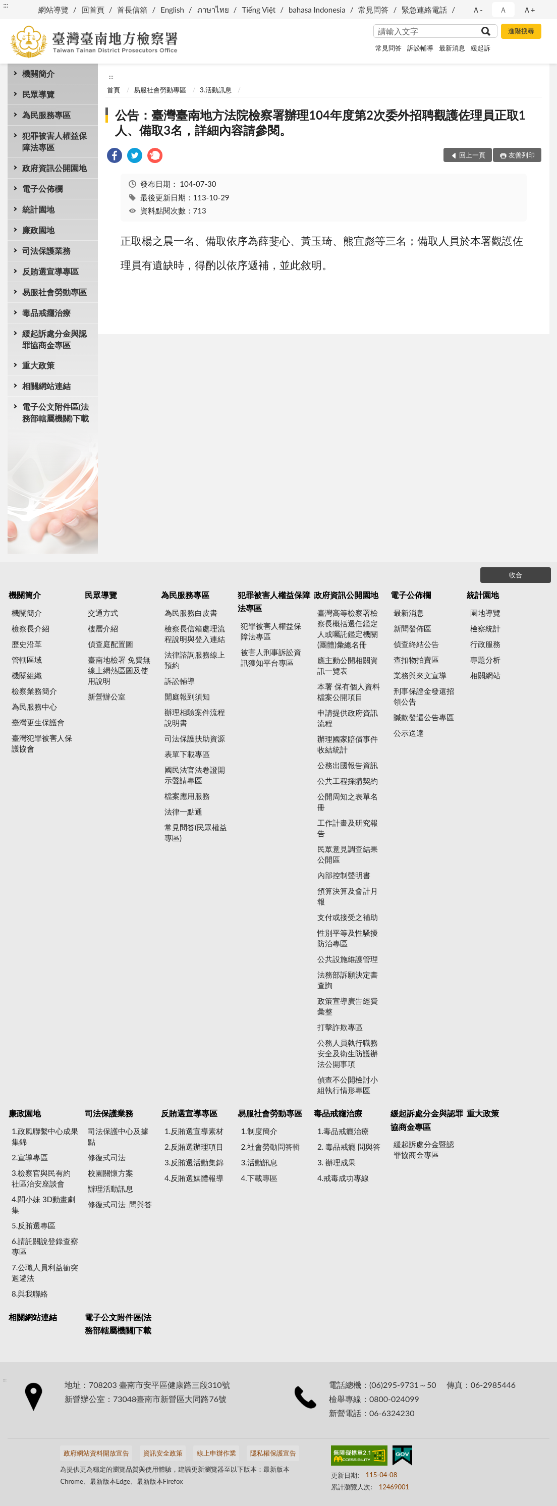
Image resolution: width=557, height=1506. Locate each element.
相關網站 (485, 675)
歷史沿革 (27, 644)
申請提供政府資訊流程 (347, 718)
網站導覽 (53, 9)
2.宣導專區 (30, 1157)
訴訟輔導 (420, 48)
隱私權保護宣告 (273, 1453)
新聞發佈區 (412, 628)
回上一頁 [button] (472, 155)
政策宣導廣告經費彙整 (347, 1006)
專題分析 (485, 659)
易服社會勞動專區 (54, 292)
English (172, 9)
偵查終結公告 (416, 644)
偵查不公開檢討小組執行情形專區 (347, 1085)
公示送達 (409, 732)
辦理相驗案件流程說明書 (194, 717)
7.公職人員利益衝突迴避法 (45, 1272)
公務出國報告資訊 (347, 765)
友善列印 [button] (522, 155)
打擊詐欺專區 (340, 1027)
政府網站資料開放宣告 (96, 1453)
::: (5, 5)
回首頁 (93, 9)
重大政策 (38, 365)
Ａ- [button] (477, 9)
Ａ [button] (503, 9)
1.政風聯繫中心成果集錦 (45, 1136)
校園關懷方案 (110, 1172)
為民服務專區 (46, 115)
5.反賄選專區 (33, 1225)
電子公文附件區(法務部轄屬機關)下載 (55, 412)
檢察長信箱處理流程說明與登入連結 (194, 633)
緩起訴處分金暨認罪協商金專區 (424, 1149)
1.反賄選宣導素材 (194, 1131)
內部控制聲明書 (343, 875)
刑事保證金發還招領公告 (424, 696)
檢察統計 (485, 628)
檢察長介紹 (30, 628)
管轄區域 (27, 659)
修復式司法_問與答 (120, 1204)
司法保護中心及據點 (118, 1136)
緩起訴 (480, 48)
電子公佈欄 (42, 188)
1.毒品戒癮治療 (343, 1131)
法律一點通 (183, 811)
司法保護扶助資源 (194, 738)
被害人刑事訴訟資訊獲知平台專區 (271, 657)
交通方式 (103, 612)
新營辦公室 (107, 696)
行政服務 (485, 644)
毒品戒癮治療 (46, 312)
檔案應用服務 (187, 795)
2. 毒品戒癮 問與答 (348, 1146)
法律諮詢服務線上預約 (194, 660)
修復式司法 (107, 1157)
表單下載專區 (187, 754)
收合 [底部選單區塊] (515, 575)
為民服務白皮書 (190, 612)
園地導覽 (485, 612)
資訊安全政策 (163, 1453)
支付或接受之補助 (347, 917)
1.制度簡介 (259, 1131)
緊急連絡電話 (424, 9)
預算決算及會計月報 (347, 896)
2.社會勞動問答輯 (270, 1146)
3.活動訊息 (216, 90)
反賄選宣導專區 (50, 271)
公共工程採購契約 (347, 780)
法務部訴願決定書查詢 (347, 980)
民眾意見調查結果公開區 (347, 854)
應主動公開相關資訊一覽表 (347, 665)
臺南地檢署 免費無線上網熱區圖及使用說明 (119, 670)
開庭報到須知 (187, 696)
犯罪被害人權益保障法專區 (54, 141)
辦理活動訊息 (110, 1188)
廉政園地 (38, 230)
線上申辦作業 (216, 1453)
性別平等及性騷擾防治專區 (347, 938)
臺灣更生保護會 (38, 722)
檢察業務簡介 (34, 690)
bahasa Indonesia (317, 9)
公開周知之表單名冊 (347, 802)
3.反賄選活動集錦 (194, 1162)
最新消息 (452, 48)
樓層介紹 (103, 628)
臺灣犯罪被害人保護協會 (42, 743)
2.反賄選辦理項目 (194, 1146)
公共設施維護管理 (347, 958)
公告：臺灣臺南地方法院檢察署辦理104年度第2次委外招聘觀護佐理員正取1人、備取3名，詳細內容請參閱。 (320, 122)
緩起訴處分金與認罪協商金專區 (54, 339)
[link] (114, 157)
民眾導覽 (38, 94)
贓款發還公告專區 (424, 717)
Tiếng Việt (258, 9)
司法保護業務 (46, 250)
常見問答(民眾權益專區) (195, 832)
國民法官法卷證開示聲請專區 (194, 775)
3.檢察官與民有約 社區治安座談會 (41, 1178)
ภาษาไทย (213, 9)
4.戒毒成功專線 (343, 1177)
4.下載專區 (259, 1177)
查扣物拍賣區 (416, 659)
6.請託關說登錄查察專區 (45, 1246)
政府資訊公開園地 (54, 168)
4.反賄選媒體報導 (194, 1177)
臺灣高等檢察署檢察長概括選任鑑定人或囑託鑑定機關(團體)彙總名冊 (347, 628)
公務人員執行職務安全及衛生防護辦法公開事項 (347, 1053)
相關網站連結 (46, 386)
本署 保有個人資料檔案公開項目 (348, 692)
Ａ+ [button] (529, 9)
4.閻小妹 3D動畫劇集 (43, 1204)
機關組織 (27, 675)
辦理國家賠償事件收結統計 (347, 744)
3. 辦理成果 (336, 1162)
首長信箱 (132, 9)
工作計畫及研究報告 (347, 828)
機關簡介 (38, 73)
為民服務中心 (34, 706)
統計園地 (38, 209)
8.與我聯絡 (30, 1293)
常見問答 (373, 9)
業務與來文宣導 (420, 675)
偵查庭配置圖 (110, 644)
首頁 (113, 90)
